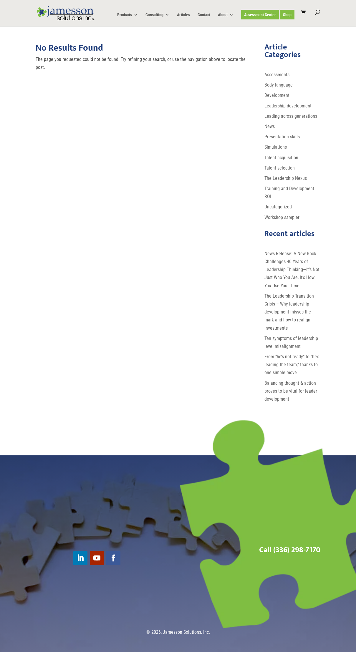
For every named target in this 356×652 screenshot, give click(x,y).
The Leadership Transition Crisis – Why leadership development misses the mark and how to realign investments (289, 312)
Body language (278, 85)
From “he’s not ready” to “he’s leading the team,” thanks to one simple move (291, 364)
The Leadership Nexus (285, 178)
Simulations (275, 147)
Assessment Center (260, 15)
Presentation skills (282, 137)
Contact (204, 15)
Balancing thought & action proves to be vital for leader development (290, 391)
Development (276, 95)
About (223, 15)
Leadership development (288, 106)
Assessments (276, 74)
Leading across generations (290, 116)
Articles (183, 15)
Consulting (154, 15)
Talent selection (279, 168)
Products (124, 15)
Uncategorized (278, 207)
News (269, 126)
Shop (287, 15)
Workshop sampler (281, 217)
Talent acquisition (281, 157)
